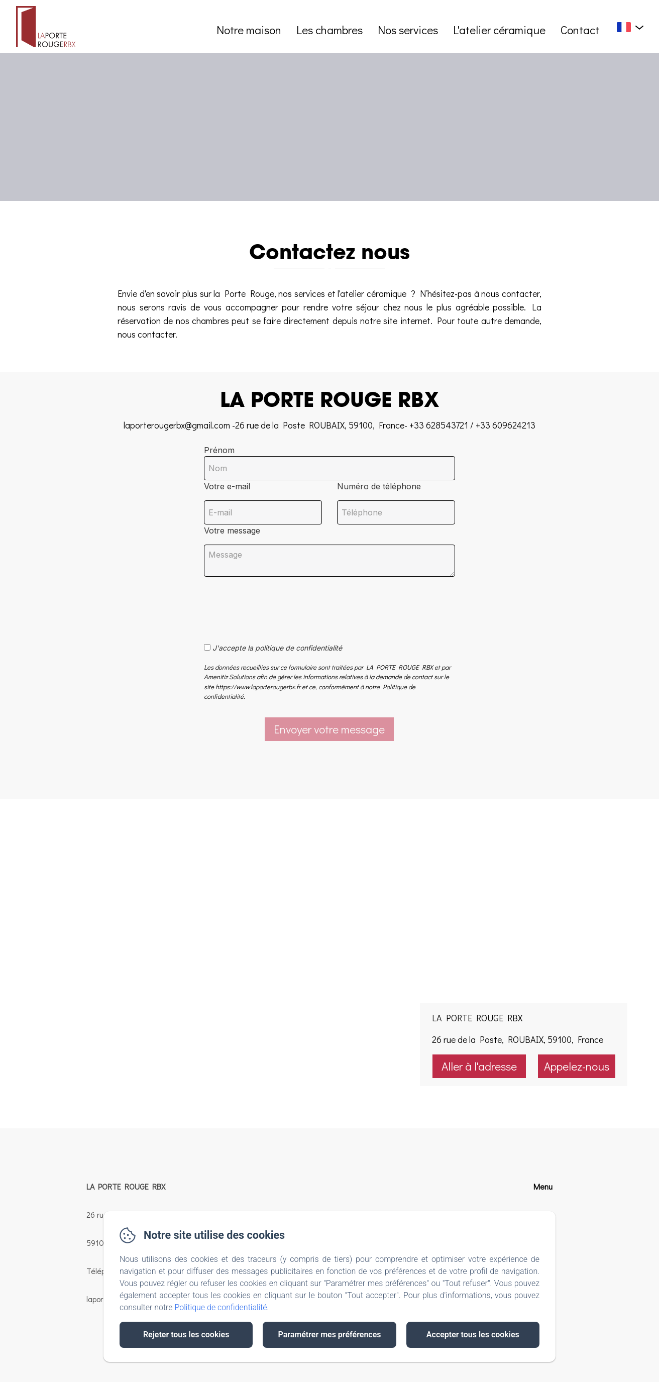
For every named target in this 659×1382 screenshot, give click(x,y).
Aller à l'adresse (479, 1066)
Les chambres (329, 29)
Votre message (232, 530)
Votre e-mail (227, 486)
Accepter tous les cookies (472, 1334)
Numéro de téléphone (379, 486)
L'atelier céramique (499, 29)
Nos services (408, 29)
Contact (580, 29)
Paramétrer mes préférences (329, 1334)
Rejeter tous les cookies (186, 1334)
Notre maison (248, 29)
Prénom (219, 450)
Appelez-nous (576, 1066)
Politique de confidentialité (221, 1307)
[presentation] (280, 604)
